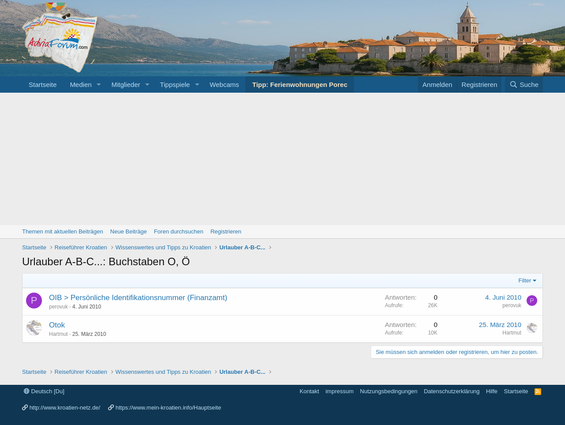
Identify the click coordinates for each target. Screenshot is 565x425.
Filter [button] (525, 280)
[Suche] (524, 84)
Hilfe (491, 391)
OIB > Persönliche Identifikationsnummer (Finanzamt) (138, 297)
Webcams (224, 84)
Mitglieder (125, 84)
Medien (80, 84)
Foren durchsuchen (178, 231)
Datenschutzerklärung (451, 391)
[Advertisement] (282, 159)
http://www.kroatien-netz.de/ (65, 407)
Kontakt (309, 391)
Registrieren (226, 231)
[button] (98, 84)
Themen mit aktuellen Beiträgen (62, 231)
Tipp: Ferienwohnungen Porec (299, 84)
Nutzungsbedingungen (389, 391)
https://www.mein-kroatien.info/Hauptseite (168, 407)
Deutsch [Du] (44, 391)
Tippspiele (175, 84)
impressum (339, 391)
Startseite (42, 84)
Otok (57, 325)
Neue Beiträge (128, 231)
